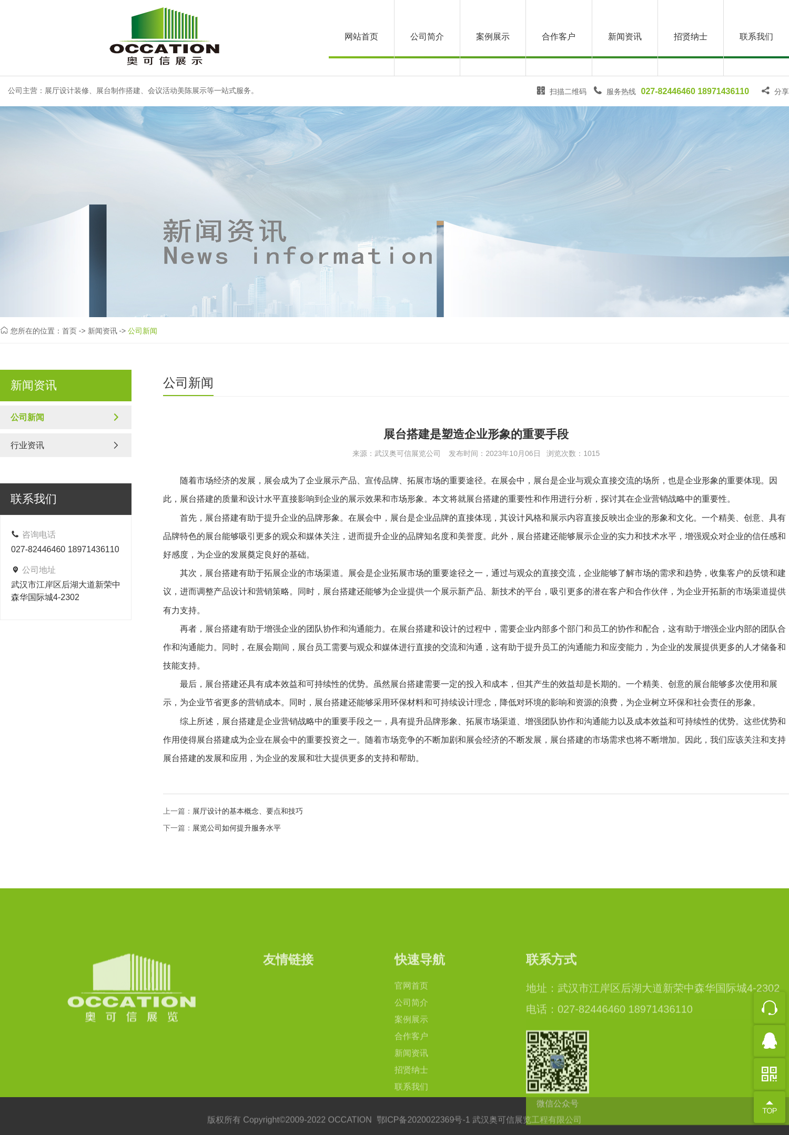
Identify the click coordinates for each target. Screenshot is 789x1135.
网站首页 (361, 36)
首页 (69, 331)
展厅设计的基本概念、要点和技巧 (248, 811)
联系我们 (756, 36)
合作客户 (558, 36)
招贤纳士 (690, 36)
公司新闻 (142, 331)
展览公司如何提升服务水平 (237, 828)
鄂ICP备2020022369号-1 (423, 1125)
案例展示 (493, 36)
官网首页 (411, 1052)
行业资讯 (66, 445)
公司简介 (427, 36)
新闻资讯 (625, 36)
